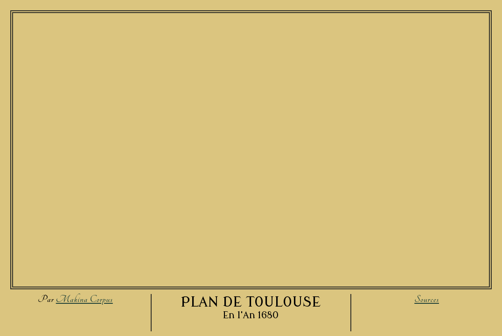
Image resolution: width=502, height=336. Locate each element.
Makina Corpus (84, 299)
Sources (426, 299)
